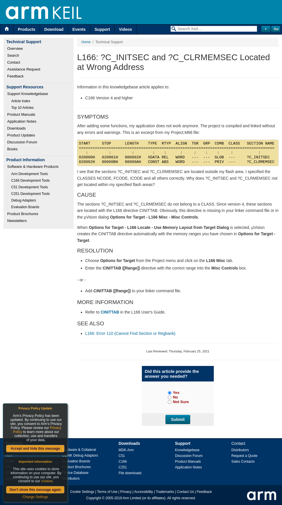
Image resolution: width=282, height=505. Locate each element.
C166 (123, 462)
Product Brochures (22, 214)
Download (54, 29)
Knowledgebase (187, 450)
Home (86, 42)
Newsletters (17, 221)
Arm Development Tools (29, 174)
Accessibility (143, 492)
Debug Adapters (23, 200)
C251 (123, 467)
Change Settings (35, 497)
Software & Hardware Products (32, 166)
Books (12, 149)
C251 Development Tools (30, 194)
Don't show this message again (35, 490)
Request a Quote (244, 456)
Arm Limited (132, 498)
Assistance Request (23, 69)
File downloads (130, 473)
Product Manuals (21, 114)
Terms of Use (107, 492)
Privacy (126, 492)
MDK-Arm (126, 450)
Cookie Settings (82, 492)
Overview (15, 48)
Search (13, 55)
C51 (122, 456)
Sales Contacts (243, 462)
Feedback (15, 76)
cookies (47, 481)
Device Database (75, 473)
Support (102, 29)
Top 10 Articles (22, 108)
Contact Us (185, 492)
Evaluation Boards (25, 207)
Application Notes (21, 121)
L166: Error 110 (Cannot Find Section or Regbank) (130, 333)
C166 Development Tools (30, 181)
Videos (125, 29)
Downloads (16, 128)
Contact (13, 62)
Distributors (71, 478)
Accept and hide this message (35, 449)
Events (79, 29)
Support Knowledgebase (27, 94)
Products (26, 29)
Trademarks (165, 492)
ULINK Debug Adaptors (80, 455)
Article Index (20, 101)
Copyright (93, 498)
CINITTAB (110, 312)
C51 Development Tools (29, 187)
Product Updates (21, 135)
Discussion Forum (22, 142)
